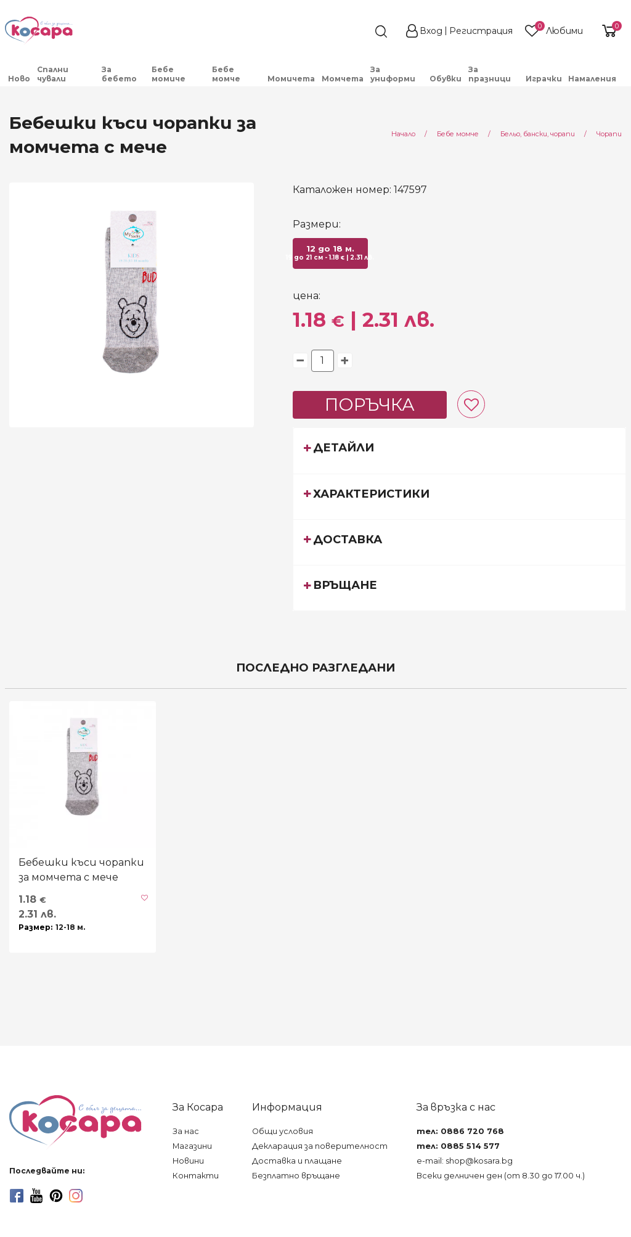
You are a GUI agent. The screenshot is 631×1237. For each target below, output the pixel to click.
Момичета (291, 78)
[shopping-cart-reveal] (607, 30)
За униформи (392, 74)
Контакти (196, 1175)
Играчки (544, 78)
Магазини (192, 1146)
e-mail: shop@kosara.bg (465, 1160)
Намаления (592, 78)
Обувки (445, 78)
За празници (489, 74)
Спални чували (52, 74)
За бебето (119, 74)
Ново (19, 78)
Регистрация (481, 31)
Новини (188, 1160)
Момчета (343, 78)
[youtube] (36, 1195)
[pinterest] (56, 1195)
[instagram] (75, 1195)
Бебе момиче (168, 74)
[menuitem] (19, 79)
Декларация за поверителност (320, 1146)
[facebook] (16, 1195)
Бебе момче (226, 74)
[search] (359, 31)
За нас (186, 1131)
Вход (431, 31)
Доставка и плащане (297, 1160)
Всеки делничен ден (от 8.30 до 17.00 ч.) (501, 1175)
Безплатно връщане (296, 1175)
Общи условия (282, 1131)
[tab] (460, 450)
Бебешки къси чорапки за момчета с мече (81, 870)
